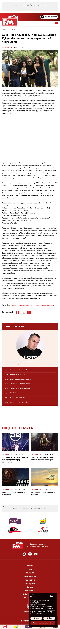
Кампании (30, 580)
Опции (36, 618)
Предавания (30, 576)
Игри (30, 569)
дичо (14, 305)
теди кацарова (23, 305)
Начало (4, 29)
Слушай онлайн (49, 16)
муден (43, 305)
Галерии (30, 573)
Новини (12, 29)
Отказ (49, 618)
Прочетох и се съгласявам (43, 623)
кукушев (50, 305)
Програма (30, 583)
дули (37, 305)
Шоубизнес (6, 47)
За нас (30, 587)
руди (32, 305)
